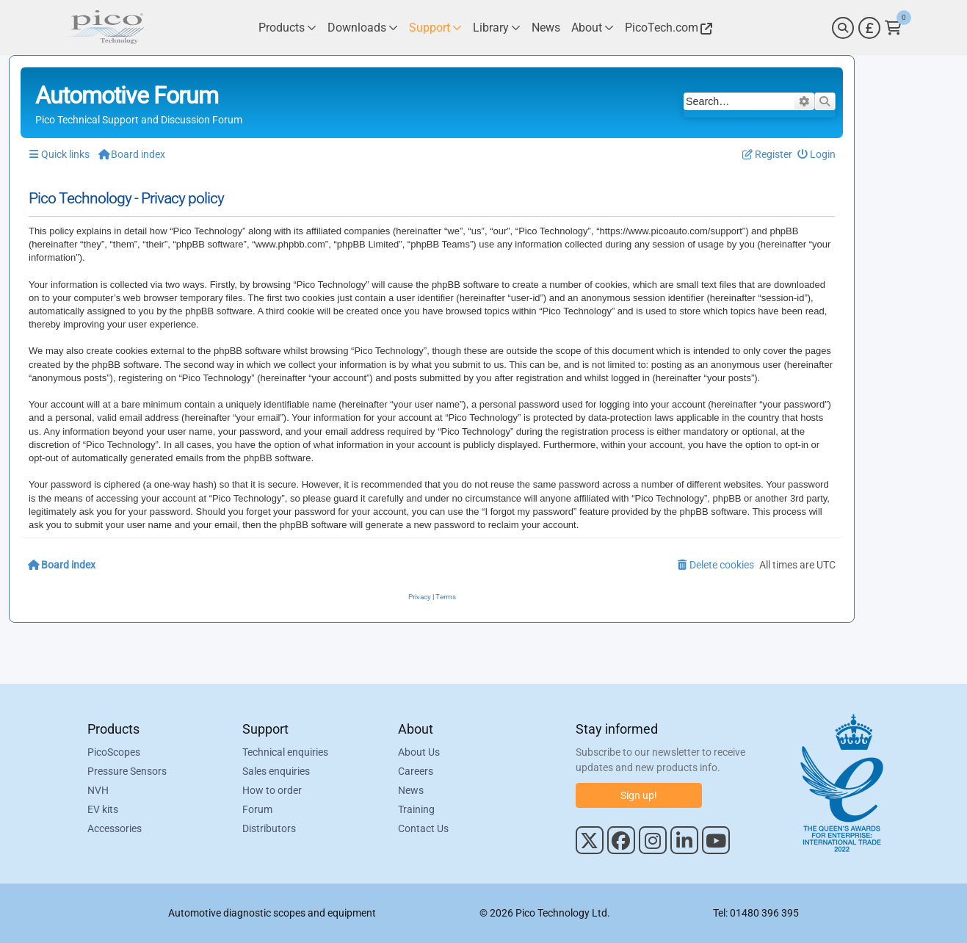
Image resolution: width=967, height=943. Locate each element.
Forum (257, 809)
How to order (272, 790)
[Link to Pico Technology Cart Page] (893, 28)
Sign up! (638, 795)
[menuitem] (816, 154)
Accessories (114, 828)
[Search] (843, 28)
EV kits (102, 809)
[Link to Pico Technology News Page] (546, 27)
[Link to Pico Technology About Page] (592, 27)
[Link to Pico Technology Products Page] (287, 27)
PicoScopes (113, 752)
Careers (415, 771)
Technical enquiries (285, 752)
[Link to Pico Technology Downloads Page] (362, 27)
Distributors (269, 828)
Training (416, 809)
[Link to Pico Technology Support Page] (435, 27)
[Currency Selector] (869, 28)
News (411, 790)
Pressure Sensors (127, 771)
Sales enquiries (276, 771)
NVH (98, 790)
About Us (419, 752)
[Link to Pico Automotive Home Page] (105, 27)
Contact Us (423, 828)
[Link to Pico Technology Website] (667, 27)
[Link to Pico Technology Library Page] (497, 27)
